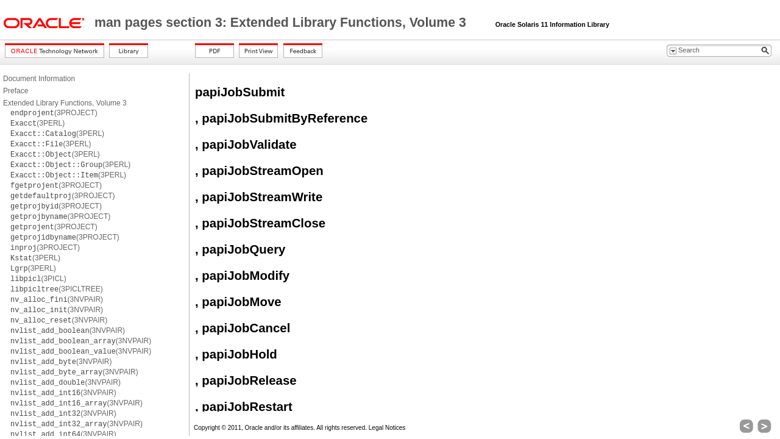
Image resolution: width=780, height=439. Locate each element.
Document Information (39, 78)
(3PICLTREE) (56, 289)
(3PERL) (37, 123)
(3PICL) (38, 278)
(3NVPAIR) (56, 299)
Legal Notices (387, 427)
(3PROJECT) (54, 113)
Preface (15, 91)
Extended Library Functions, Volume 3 (65, 103)
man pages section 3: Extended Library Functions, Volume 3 (282, 22)
